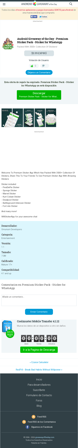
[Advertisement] (39, 29)
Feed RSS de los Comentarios (42, 422)
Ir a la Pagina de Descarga (39, 349)
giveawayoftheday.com (44, 437)
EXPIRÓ (39, 53)
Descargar (40, 94)
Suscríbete (39, 389)
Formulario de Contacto (39, 395)
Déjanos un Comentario (39, 72)
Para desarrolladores (39, 384)
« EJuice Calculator (39, 362)
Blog (39, 405)
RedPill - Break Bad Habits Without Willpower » (39, 369)
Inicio (39, 379)
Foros (39, 400)
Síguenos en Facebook (42, 427)
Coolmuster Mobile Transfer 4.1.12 (38, 321)
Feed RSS (41, 416)
